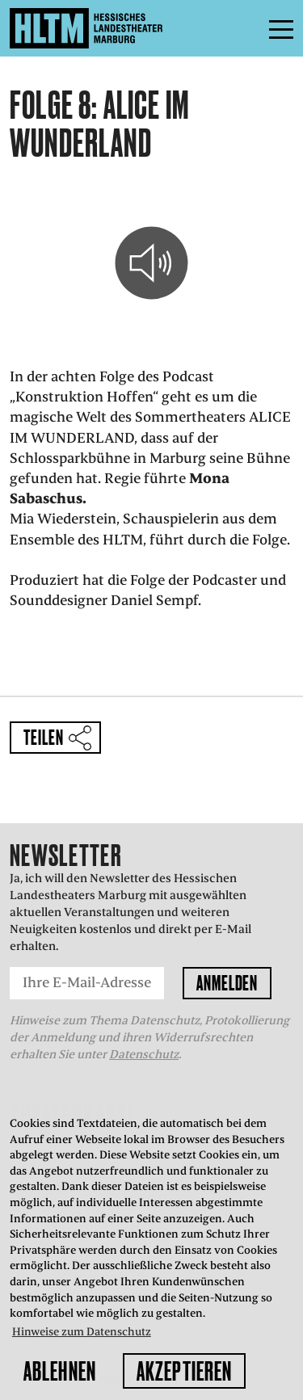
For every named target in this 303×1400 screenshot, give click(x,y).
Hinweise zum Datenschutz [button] (81, 1332)
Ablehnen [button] (59, 1370)
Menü (244, 28)
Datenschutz (144, 1054)
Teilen (43, 737)
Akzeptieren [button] (184, 1370)
